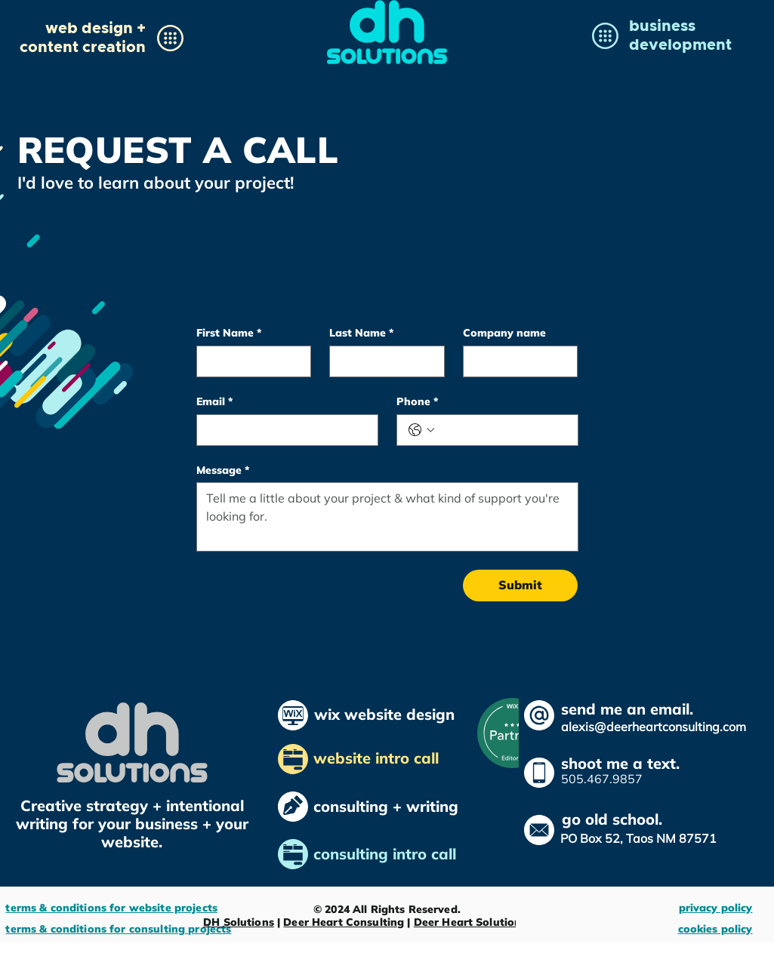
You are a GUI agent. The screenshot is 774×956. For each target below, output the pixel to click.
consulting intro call (387, 853)
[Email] (282, 430)
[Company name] (516, 361)
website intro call (378, 758)
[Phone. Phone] (502, 430)
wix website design (384, 714)
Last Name (361, 333)
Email (214, 401)
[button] (83, 37)
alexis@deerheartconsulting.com (653, 726)
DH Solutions (238, 922)
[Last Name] (382, 361)
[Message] (387, 517)
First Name (228, 333)
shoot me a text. (620, 763)
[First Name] (249, 361)
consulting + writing (385, 806)
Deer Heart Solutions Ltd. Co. (492, 922)
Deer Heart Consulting (343, 922)
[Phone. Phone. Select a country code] (421, 430)
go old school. (612, 819)
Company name (504, 333)
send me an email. (627, 708)
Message (222, 470)
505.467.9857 (602, 778)
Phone (417, 401)
